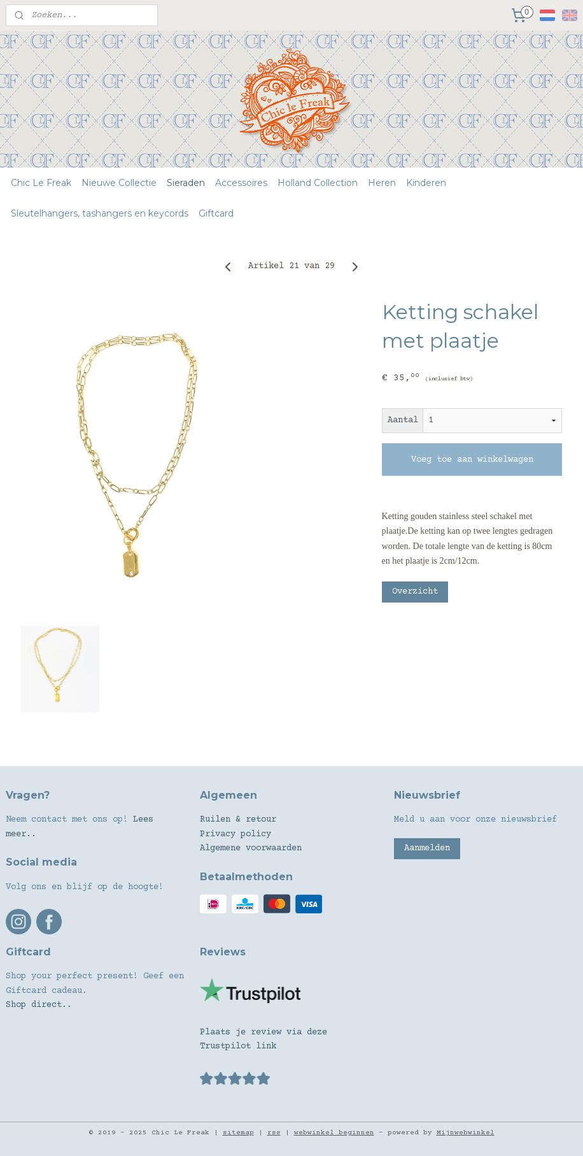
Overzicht (415, 592)
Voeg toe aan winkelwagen (472, 460)
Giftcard (216, 213)
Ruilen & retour (238, 820)
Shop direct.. (39, 1005)
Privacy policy (235, 834)
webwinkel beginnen (334, 1133)
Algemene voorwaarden (251, 848)
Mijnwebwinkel (466, 1133)
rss (274, 1133)
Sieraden (186, 183)
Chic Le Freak (41, 183)
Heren (382, 183)
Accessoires (241, 183)
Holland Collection (317, 183)
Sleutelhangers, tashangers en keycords (99, 213)
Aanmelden (427, 848)
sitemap (238, 1133)
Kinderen (426, 183)
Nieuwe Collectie (119, 183)
